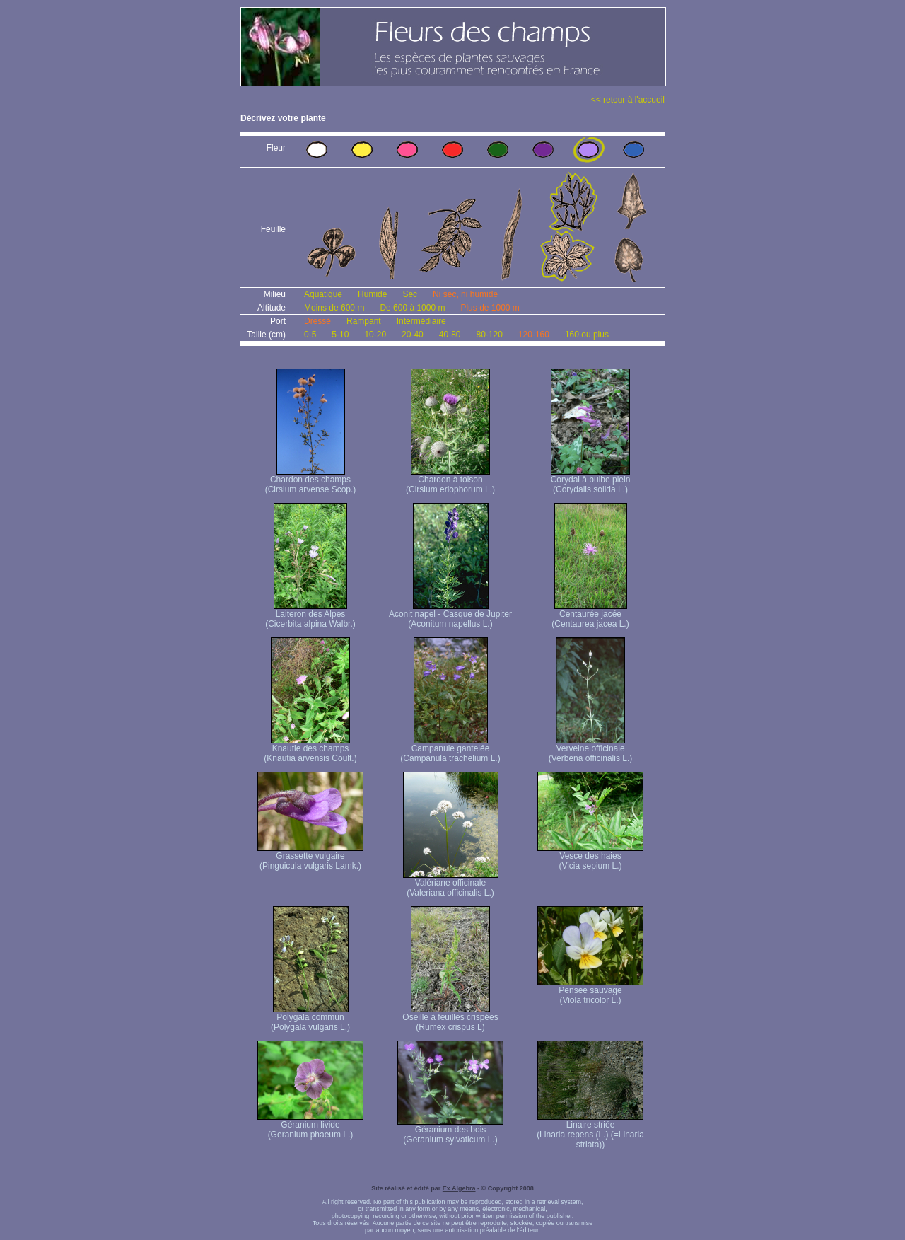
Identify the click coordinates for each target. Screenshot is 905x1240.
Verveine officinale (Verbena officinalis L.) (591, 749)
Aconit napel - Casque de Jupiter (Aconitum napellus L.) (450, 615)
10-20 (375, 335)
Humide (372, 294)
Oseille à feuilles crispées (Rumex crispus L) (450, 1018)
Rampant (363, 321)
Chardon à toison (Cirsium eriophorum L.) (450, 480)
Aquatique (323, 294)
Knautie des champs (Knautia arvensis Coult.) (310, 749)
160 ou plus (587, 335)
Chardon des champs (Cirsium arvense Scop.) (310, 480)
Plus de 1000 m (489, 308)
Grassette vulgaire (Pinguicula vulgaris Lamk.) (310, 857)
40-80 (450, 335)
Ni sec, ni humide (465, 294)
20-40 (413, 335)
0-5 (310, 335)
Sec (409, 294)
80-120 (489, 335)
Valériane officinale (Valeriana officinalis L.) (450, 884)
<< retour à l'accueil (628, 100)
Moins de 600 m (334, 308)
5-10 (340, 335)
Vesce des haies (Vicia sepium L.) (590, 857)
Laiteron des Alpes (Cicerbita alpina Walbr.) (310, 615)
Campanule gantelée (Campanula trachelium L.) (450, 749)
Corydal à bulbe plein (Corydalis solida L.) (591, 480)
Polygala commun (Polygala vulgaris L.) (310, 1018)
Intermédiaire (421, 321)
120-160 (533, 335)
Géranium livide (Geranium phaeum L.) (310, 1126)
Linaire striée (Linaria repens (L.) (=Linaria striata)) (590, 1130)
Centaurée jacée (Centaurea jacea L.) (590, 615)
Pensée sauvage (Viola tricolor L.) (590, 991)
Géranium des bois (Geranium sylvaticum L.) (450, 1131)
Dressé (317, 321)
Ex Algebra (459, 1188)
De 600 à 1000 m (412, 308)
